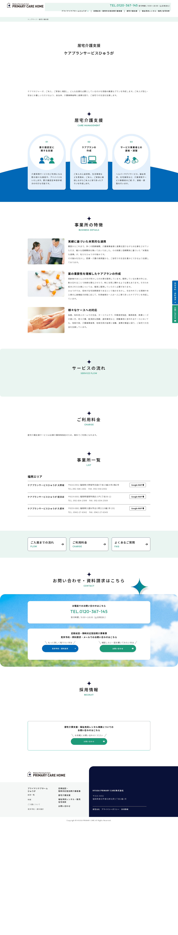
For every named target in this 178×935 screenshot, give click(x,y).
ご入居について (34, 915)
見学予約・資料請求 (175, 291)
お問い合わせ (175, 313)
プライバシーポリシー (111, 919)
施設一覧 (31, 905)
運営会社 (96, 919)
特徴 (29, 910)
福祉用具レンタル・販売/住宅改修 (156, 11)
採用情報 (125, 919)
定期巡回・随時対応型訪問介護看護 (107, 11)
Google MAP (137, 579)
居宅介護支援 (132, 11)
